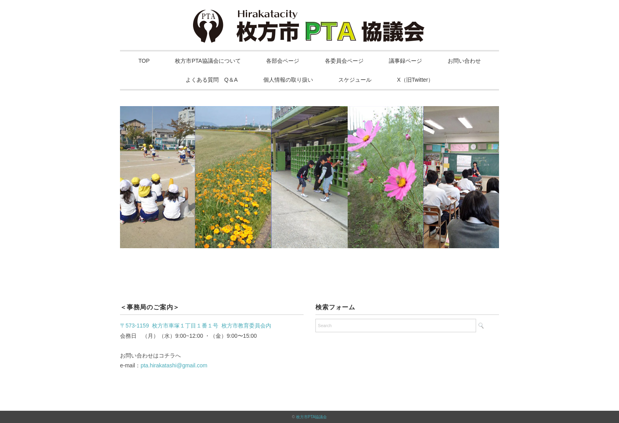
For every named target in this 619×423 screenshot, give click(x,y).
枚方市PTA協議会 (311, 417)
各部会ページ (282, 61)
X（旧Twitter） (415, 80)
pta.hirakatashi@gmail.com (174, 365)
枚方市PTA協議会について (207, 61)
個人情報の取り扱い (288, 80)
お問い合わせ (464, 61)
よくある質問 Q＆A (212, 80)
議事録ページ (405, 61)
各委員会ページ (344, 61)
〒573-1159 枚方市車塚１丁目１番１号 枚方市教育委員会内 (195, 325)
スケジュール (354, 80)
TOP (144, 61)
